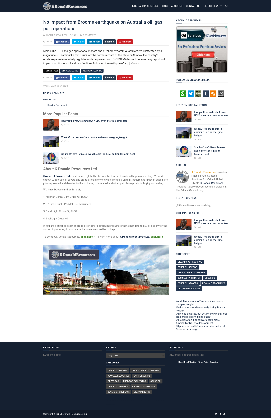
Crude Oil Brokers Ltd (56, 176)
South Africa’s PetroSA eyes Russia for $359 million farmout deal (98, 154)
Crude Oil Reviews (70, 71)
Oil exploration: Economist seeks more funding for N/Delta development (198, 321)
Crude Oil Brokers (188, 283)
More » (135, 63)
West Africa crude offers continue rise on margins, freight (94, 137)
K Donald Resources (145, 6)
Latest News (211, 6)
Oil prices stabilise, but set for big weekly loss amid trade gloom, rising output (201, 315)
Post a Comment (57, 105)
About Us (177, 6)
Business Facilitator (189, 278)
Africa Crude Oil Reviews (191, 272)
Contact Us (193, 6)
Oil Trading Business (189, 288)
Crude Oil (210, 278)
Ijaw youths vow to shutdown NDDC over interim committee (94, 120)
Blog (164, 6)
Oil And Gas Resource (92, 71)
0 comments (89, 35)
